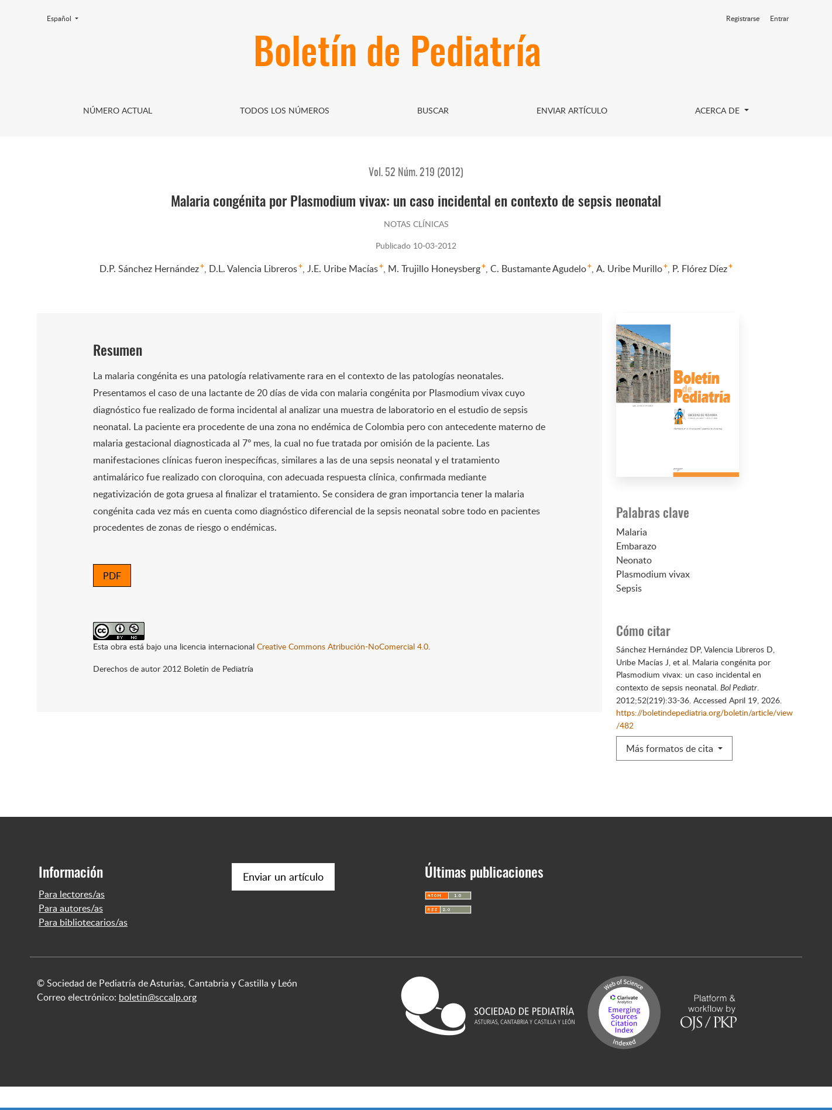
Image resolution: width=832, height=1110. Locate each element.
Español (66, 18)
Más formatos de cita (671, 748)
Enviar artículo (572, 110)
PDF (112, 575)
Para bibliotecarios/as (83, 945)
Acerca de (718, 110)
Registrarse (742, 18)
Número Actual (117, 110)
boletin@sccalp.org (158, 1020)
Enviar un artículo (283, 900)
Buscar (433, 110)
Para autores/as (71, 931)
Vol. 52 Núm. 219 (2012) (416, 173)
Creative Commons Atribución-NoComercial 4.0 (342, 646)
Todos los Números (284, 110)
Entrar (779, 18)
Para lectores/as (72, 917)
